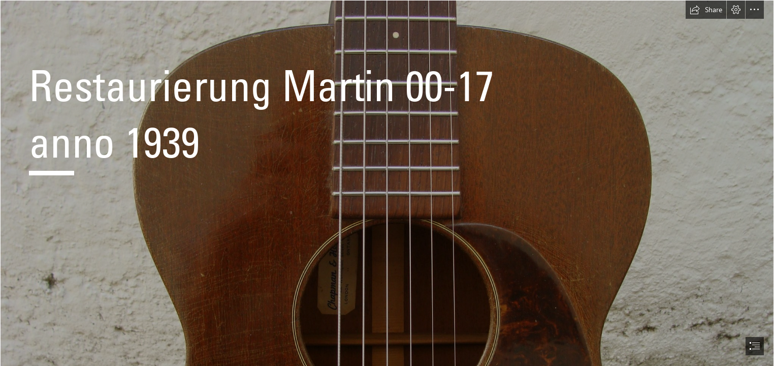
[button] (706, 10)
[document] (387, 183)
